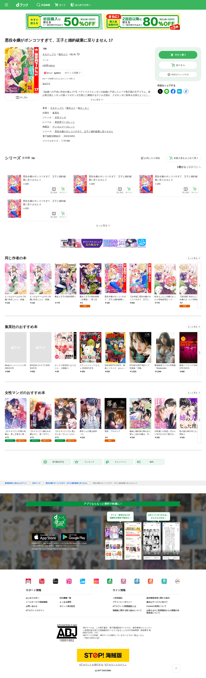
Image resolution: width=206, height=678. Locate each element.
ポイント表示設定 (67, 606)
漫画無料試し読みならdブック (16, 483)
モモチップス (49, 54)
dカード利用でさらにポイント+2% (57, 79)
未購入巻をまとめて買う (186, 158)
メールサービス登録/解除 (36, 602)
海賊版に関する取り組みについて (127, 610)
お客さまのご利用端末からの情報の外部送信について (162, 611)
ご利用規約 (117, 598)
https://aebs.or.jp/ (92, 638)
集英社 (55, 112)
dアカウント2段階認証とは (124, 606)
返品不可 (46, 84)
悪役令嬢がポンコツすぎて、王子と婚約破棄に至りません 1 (44, 178)
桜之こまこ (83, 108)
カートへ (180, 65)
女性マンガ (60, 117)
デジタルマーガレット (63, 126)
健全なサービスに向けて (157, 602)
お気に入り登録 (152, 158)
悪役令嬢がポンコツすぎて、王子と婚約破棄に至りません (84, 131)
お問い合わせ (31, 606)
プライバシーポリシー (122, 602)
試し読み (24, 97)
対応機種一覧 (65, 598)
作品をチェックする (180, 74)
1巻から (181, 167)
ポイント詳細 (71, 72)
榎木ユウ (63, 54)
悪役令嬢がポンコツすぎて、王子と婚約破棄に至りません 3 (176, 178)
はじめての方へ (32, 598)
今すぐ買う (180, 55)
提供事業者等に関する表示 (158, 598)
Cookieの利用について (156, 606)
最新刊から (194, 167)
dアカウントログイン (35, 610)
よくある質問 (65, 602)
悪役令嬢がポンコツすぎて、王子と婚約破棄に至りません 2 (110, 178)
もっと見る (192, 258)
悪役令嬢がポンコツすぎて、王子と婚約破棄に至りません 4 (44, 203)
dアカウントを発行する (91, 664)
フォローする (78, 54)
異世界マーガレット (65, 122)
